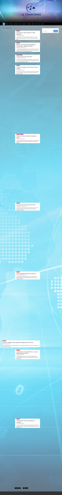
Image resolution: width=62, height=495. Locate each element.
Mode (33, 23)
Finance (20, 23)
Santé (36, 23)
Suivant (26, 488)
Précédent (17, 488)
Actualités (11, 23)
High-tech (24, 23)
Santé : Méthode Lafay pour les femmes (26, 273)
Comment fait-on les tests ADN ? (24, 56)
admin (18, 35)
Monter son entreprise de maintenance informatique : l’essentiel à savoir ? (26, 45)
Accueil (6, 23)
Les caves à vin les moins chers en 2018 (25, 205)
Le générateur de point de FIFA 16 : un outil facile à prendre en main (27, 352)
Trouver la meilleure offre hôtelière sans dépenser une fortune (18, 342)
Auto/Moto (16, 23)
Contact (42, 23)
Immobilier (29, 23)
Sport (39, 23)
